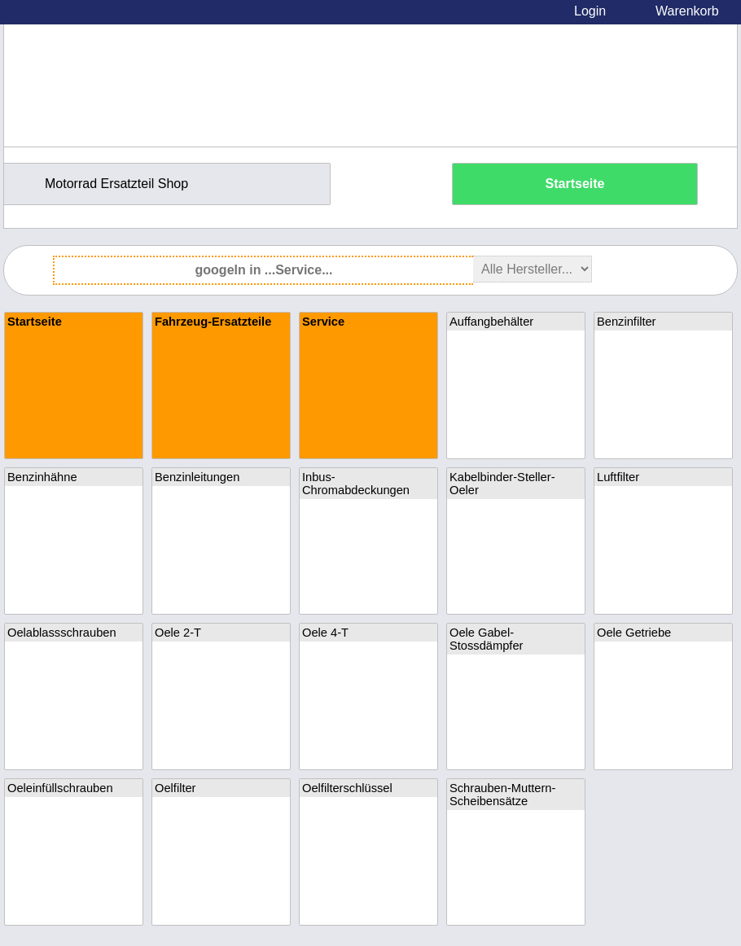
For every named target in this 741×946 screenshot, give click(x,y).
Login (590, 11)
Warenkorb (687, 11)
